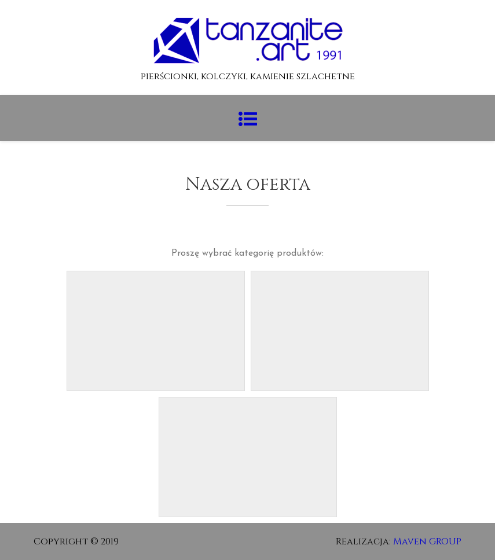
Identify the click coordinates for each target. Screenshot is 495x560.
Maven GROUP (427, 541)
